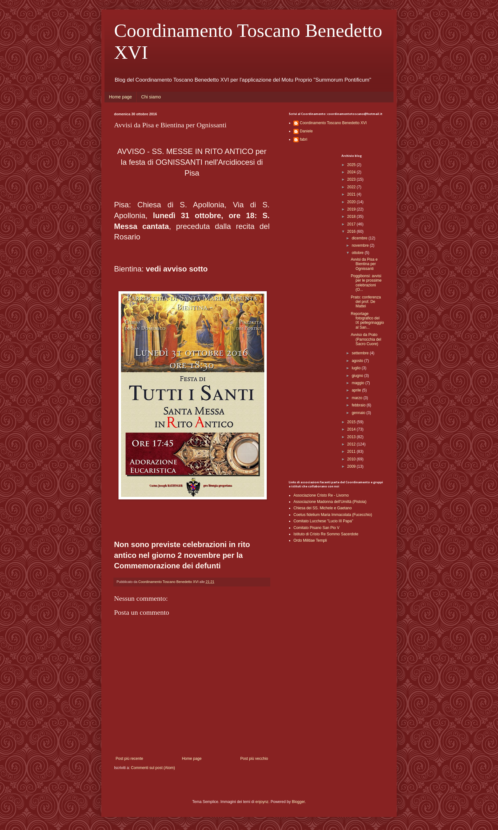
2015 (352, 422)
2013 (352, 437)
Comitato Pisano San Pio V (316, 527)
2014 (352, 429)
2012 (352, 444)
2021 (352, 194)
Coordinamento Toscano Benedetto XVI (333, 123)
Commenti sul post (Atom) (153, 768)
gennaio (359, 413)
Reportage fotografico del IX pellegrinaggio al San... (367, 320)
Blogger (298, 802)
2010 (352, 459)
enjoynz (261, 802)
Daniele (306, 131)
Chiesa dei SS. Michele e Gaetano (322, 508)
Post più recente (129, 758)
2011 (352, 451)
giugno (358, 375)
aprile (357, 390)
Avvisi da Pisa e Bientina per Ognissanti (364, 264)
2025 (352, 165)
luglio (356, 368)
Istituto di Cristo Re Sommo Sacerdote (325, 534)
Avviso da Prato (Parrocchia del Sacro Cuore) (366, 339)
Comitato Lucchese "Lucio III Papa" (323, 521)
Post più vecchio (254, 758)
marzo (357, 398)
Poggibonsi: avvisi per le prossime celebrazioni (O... (366, 283)
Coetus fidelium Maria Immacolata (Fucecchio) (332, 514)
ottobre (358, 253)
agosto (358, 360)
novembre (361, 245)
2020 (352, 202)
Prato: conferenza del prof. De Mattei (366, 302)
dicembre (360, 238)
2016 (352, 231)
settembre (361, 353)
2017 (352, 224)
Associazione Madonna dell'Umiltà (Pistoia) (330, 501)
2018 (352, 216)
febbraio (359, 405)
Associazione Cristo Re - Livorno (321, 495)
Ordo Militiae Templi (310, 540)
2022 (352, 187)
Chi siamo (151, 96)
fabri (303, 139)
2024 (352, 172)
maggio (358, 383)
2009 (352, 466)
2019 (352, 209)
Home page (120, 96)
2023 (352, 179)
